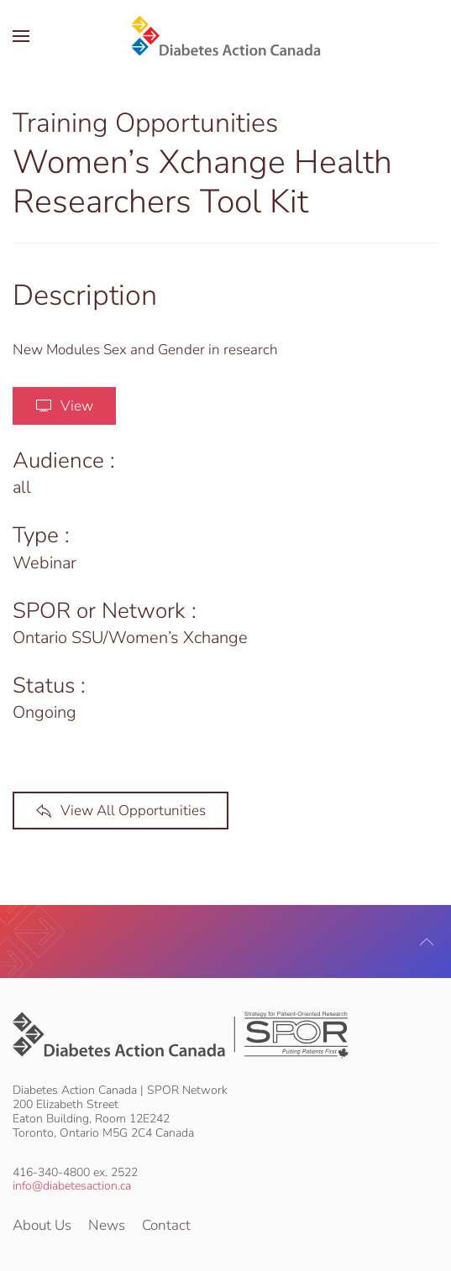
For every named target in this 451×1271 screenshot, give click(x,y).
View (64, 406)
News (106, 1225)
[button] (21, 35)
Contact (166, 1225)
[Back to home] (225, 35)
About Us (42, 1225)
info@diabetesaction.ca (72, 1186)
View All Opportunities (120, 810)
